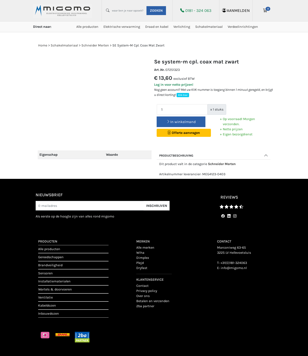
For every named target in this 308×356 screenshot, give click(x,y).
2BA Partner (145, 306)
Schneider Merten (222, 164)
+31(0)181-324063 (233, 263)
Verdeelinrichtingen (243, 27)
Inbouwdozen (48, 313)
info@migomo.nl (234, 268)
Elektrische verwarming (121, 27)
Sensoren (45, 273)
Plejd (140, 263)
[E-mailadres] (90, 205)
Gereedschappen (51, 257)
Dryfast (141, 268)
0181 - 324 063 (198, 10)
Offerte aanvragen (183, 133)
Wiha (140, 253)
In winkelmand (181, 122)
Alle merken (145, 247)
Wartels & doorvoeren (55, 289)
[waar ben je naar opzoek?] (127, 10)
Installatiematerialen (54, 281)
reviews (229, 197)
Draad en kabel (156, 27)
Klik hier (182, 95)
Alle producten (87, 27)
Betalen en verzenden (152, 301)
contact (142, 286)
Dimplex (142, 258)
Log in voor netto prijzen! (173, 85)
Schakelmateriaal (209, 27)
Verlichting (181, 27)
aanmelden (236, 10)
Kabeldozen (47, 305)
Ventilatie (45, 297)
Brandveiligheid (50, 265)
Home (42, 45)
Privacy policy (146, 291)
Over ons (143, 296)
